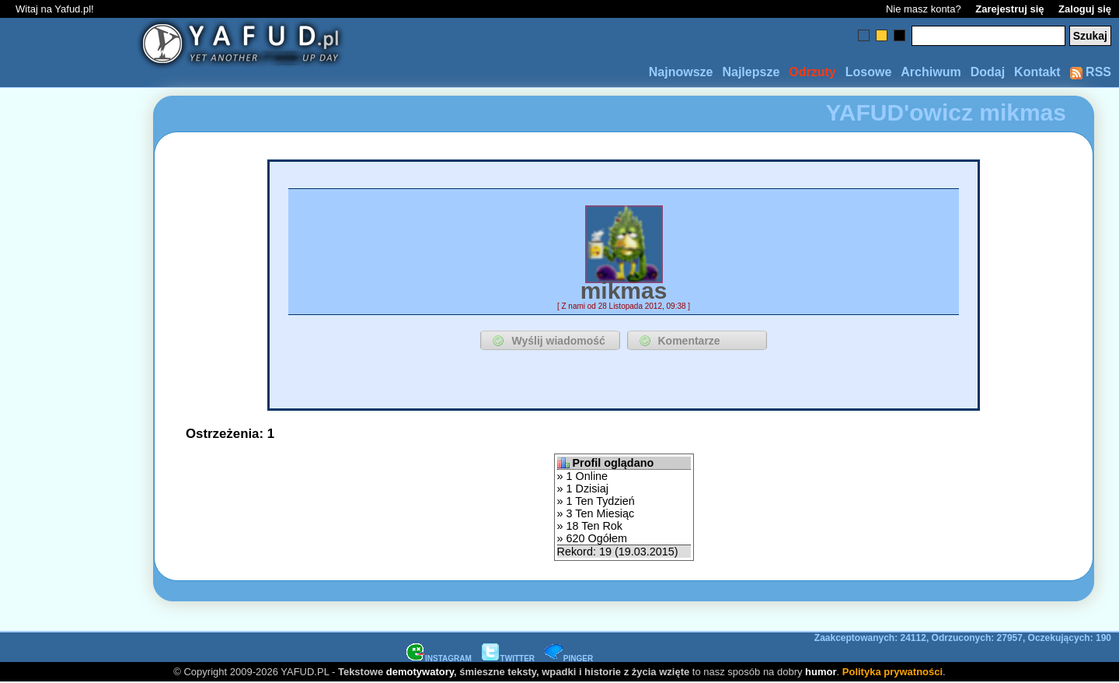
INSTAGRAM (439, 658)
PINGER (569, 658)
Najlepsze (750, 72)
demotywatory (420, 672)
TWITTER (508, 658)
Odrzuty (812, 72)
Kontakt (1037, 72)
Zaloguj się (1084, 9)
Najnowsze (681, 72)
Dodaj (988, 72)
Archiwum (930, 72)
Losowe (868, 72)
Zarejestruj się (1009, 9)
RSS (1090, 72)
